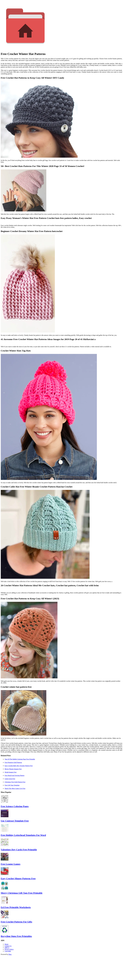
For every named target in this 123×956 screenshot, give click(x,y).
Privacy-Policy (9, 949)
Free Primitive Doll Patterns (13, 762)
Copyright (8, 951)
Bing (9, 954)
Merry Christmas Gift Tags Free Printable (21, 893)
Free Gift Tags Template (12, 785)
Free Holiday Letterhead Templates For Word (23, 835)
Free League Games (10, 864)
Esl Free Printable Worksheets (16, 907)
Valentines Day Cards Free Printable (19, 849)
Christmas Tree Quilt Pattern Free (15, 782)
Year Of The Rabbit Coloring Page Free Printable (20, 759)
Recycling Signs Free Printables (16, 936)
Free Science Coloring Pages (15, 806)
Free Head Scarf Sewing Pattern (14, 775)
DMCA (7, 947)
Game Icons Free (10, 779)
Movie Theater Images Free (13, 769)
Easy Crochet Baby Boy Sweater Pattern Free (19, 766)
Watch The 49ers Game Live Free (15, 788)
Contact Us (8, 946)
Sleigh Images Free (11, 772)
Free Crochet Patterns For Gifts (16, 921)
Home (6, 944)
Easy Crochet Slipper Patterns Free (18, 878)
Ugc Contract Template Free (15, 821)
